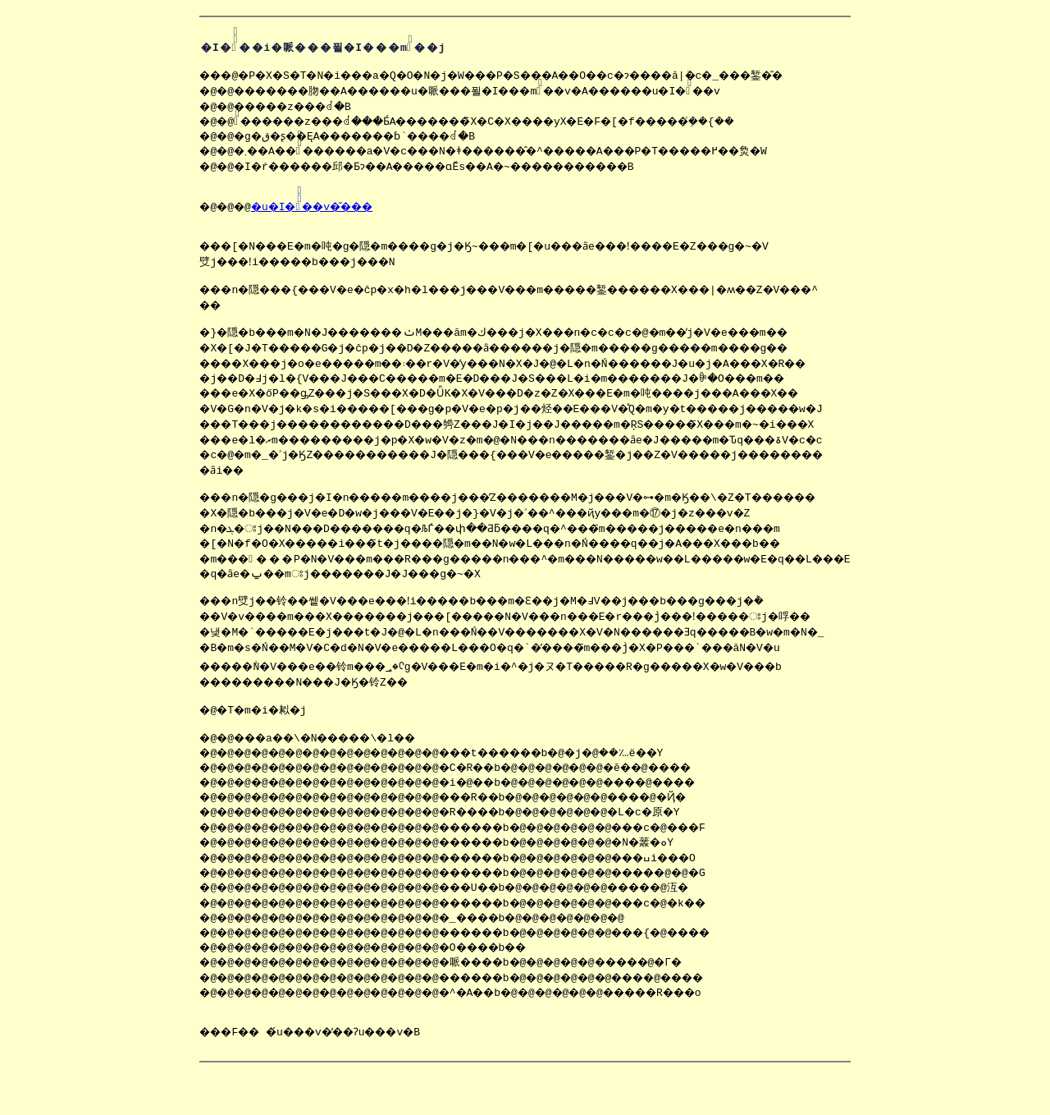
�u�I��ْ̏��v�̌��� (285, 216)
